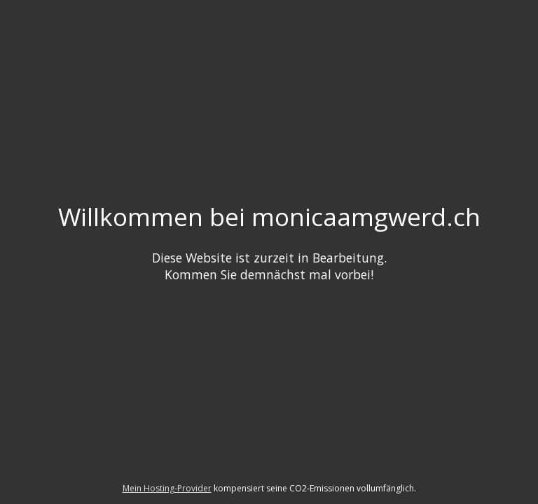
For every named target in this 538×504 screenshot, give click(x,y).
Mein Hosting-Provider (167, 488)
